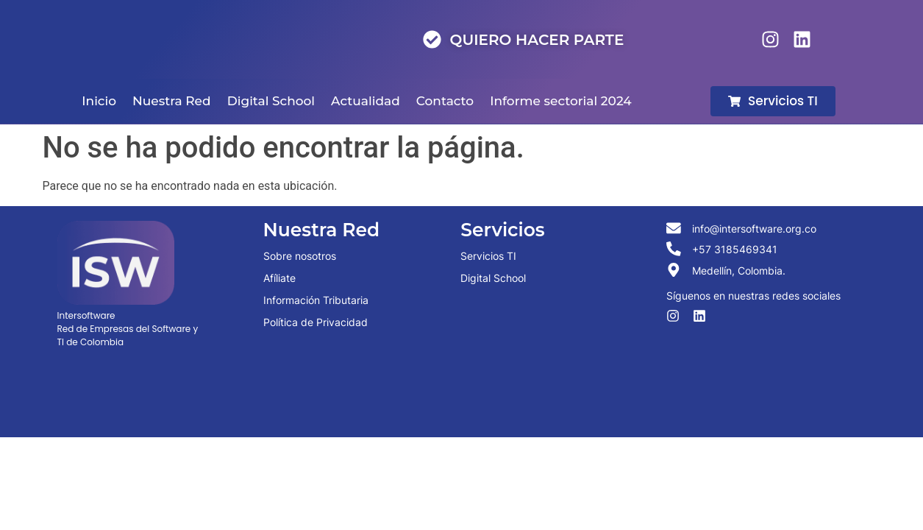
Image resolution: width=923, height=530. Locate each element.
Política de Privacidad (315, 322)
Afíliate (279, 278)
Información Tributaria (315, 300)
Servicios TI (488, 256)
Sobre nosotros (299, 256)
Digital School (493, 278)
